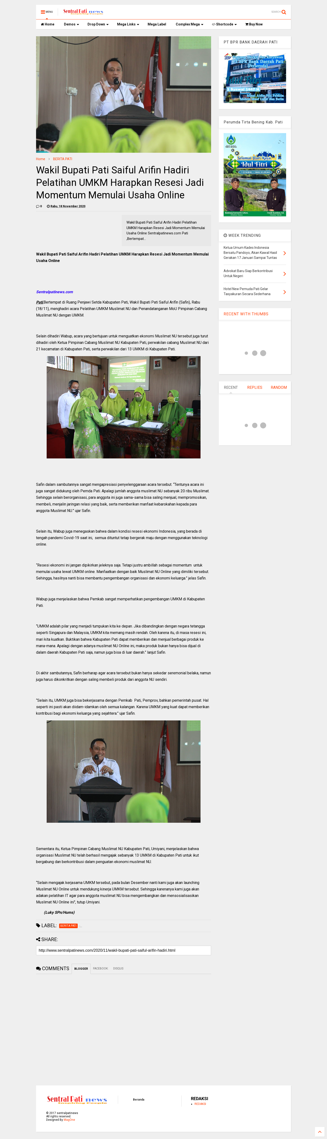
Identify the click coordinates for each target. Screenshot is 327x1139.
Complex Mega (189, 24)
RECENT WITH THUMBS (246, 314)
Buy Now (254, 24)
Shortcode (224, 24)
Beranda (138, 1099)
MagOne (69, 1119)
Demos (71, 24)
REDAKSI (200, 1104)
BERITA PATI (62, 159)
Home (47, 24)
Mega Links (128, 24)
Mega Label (157, 24)
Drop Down (98, 24)
